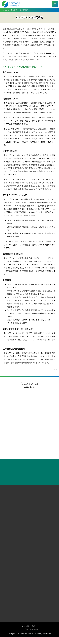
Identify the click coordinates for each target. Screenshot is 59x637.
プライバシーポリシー (29, 626)
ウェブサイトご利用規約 (29, 629)
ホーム (4, 10)
